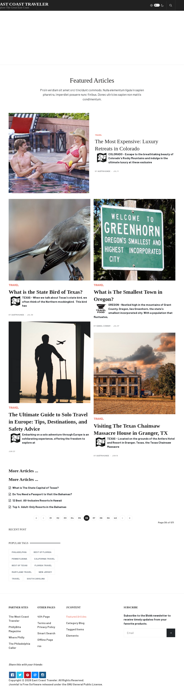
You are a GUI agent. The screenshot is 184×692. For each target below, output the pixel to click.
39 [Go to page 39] (108, 518)
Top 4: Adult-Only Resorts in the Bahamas (39, 506)
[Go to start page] (36, 518)
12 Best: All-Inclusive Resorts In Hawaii (37, 500)
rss (39, 646)
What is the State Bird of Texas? (46, 292)
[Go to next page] (122, 518)
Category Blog (75, 623)
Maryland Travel (22, 572)
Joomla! (14, 685)
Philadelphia (19, 552)
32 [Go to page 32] (57, 518)
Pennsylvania (19, 558)
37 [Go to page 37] (94, 518)
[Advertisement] (92, 38)
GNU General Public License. (85, 685)
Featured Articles (76, 616)
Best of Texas (19, 565)
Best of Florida (42, 552)
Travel (98, 135)
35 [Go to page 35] (79, 518)
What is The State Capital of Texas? (35, 487)
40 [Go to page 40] (115, 518)
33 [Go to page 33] (65, 518)
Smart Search (46, 633)
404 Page (43, 616)
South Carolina (36, 578)
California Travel (44, 558)
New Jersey (45, 572)
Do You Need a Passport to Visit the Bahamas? (42, 494)
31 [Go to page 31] (50, 518)
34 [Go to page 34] (72, 518)
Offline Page (45, 639)
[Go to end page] (130, 518)
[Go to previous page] (43, 518)
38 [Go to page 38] (101, 518)
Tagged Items (75, 629)
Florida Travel (43, 565)
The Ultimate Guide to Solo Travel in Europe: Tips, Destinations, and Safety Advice (48, 422)
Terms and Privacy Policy (46, 625)
